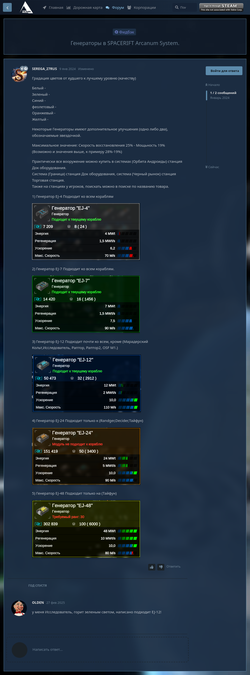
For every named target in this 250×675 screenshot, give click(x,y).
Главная (53, 7)
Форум (115, 7)
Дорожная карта (84, 7)
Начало (212, 84)
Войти (221, 7)
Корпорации (141, 7)
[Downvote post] (161, 567)
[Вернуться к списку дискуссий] (7, 7)
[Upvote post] (152, 567)
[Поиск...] (184, 7)
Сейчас (212, 167)
